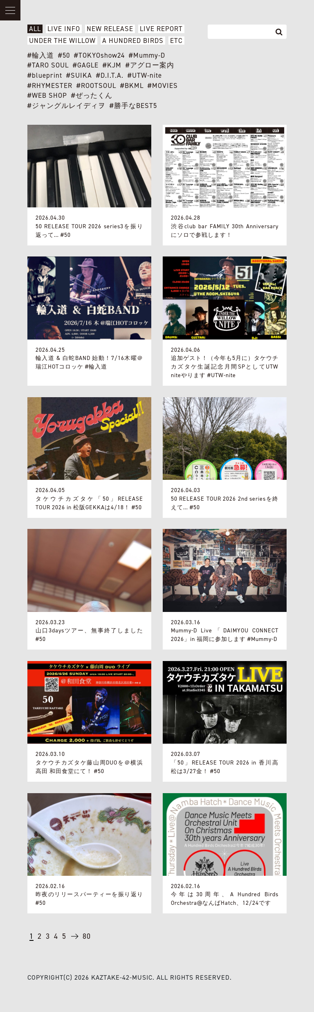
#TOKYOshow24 (99, 55)
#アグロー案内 (150, 65)
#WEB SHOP (47, 95)
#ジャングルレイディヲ (66, 105)
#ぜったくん (91, 95)
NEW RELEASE (110, 29)
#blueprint (44, 75)
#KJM (112, 65)
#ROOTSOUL (96, 85)
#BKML (132, 85)
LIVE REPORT (161, 29)
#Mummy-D (147, 55)
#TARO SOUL (48, 65)
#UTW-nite (145, 75)
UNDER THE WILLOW (62, 40)
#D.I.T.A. (109, 75)
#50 (64, 55)
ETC (176, 40)
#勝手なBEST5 (133, 105)
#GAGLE (86, 65)
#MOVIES (163, 85)
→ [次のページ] (74, 939)
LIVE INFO (63, 29)
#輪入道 (40, 55)
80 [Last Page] (87, 936)
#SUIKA (79, 75)
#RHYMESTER (49, 85)
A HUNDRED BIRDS (133, 40)
